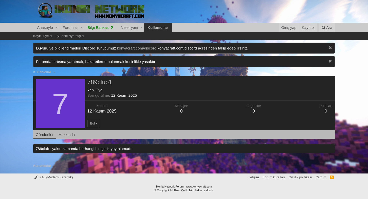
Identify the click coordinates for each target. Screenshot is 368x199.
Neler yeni (129, 27)
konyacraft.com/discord (136, 48)
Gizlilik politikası (300, 177)
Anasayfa (45, 27)
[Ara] (327, 27)
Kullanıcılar (157, 27)
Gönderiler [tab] (45, 134)
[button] (56, 27)
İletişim (253, 177)
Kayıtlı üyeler (42, 36)
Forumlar (70, 27)
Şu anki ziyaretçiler (70, 36)
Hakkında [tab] (67, 134)
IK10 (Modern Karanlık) (53, 177)
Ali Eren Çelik (179, 190)
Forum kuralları (273, 177)
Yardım (321, 177)
